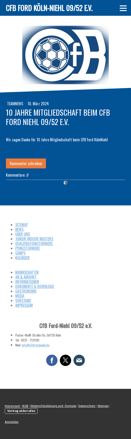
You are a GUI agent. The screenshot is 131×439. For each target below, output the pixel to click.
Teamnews (15, 103)
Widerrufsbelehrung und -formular (53, 406)
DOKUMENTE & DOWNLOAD (34, 286)
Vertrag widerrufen (21, 411)
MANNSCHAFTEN (27, 272)
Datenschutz (86, 406)
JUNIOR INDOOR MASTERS (34, 239)
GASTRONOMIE (26, 291)
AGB (25, 406)
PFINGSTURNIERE (27, 248)
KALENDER (22, 257)
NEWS (19, 229)
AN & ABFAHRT (26, 277)
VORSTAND (23, 300)
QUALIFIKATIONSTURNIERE (34, 243)
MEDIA (19, 296)
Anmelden (12, 422)
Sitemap (103, 406)
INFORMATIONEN (27, 282)
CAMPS (20, 253)
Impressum (12, 406)
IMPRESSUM (24, 305)
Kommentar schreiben (26, 163)
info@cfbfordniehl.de (35, 344)
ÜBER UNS (22, 234)
